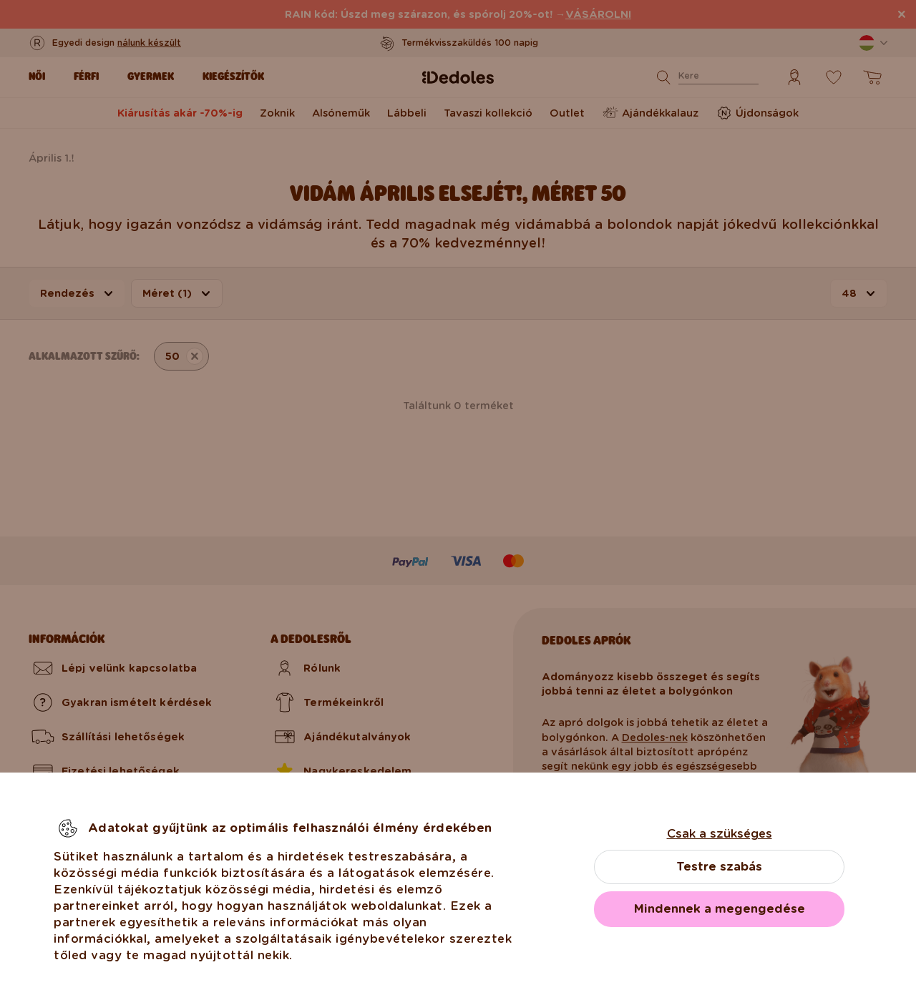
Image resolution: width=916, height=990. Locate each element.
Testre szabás (719, 866)
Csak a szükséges (719, 833)
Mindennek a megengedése (719, 909)
